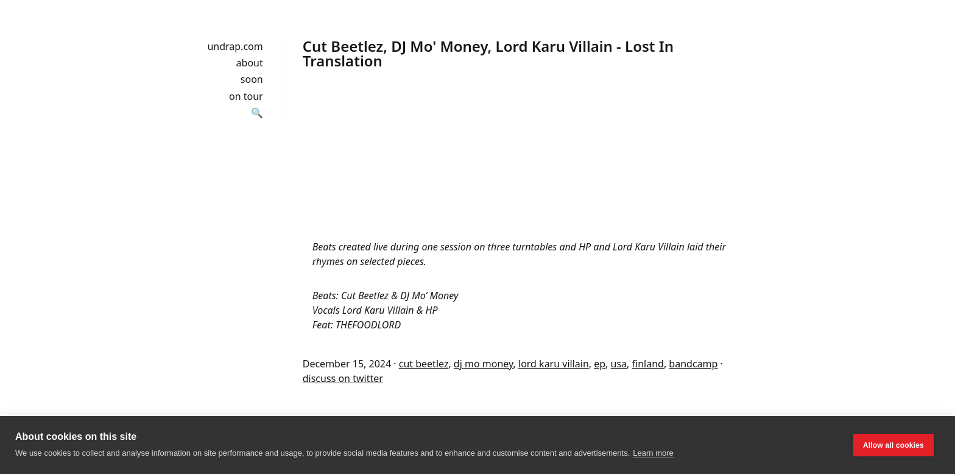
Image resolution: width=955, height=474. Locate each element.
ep (599, 363)
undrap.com (235, 46)
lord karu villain (553, 363)
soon (252, 79)
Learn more (653, 453)
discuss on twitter (343, 378)
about (249, 62)
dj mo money (483, 363)
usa (619, 363)
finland (648, 363)
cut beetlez (424, 363)
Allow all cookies (893, 445)
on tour (246, 96)
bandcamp (693, 363)
